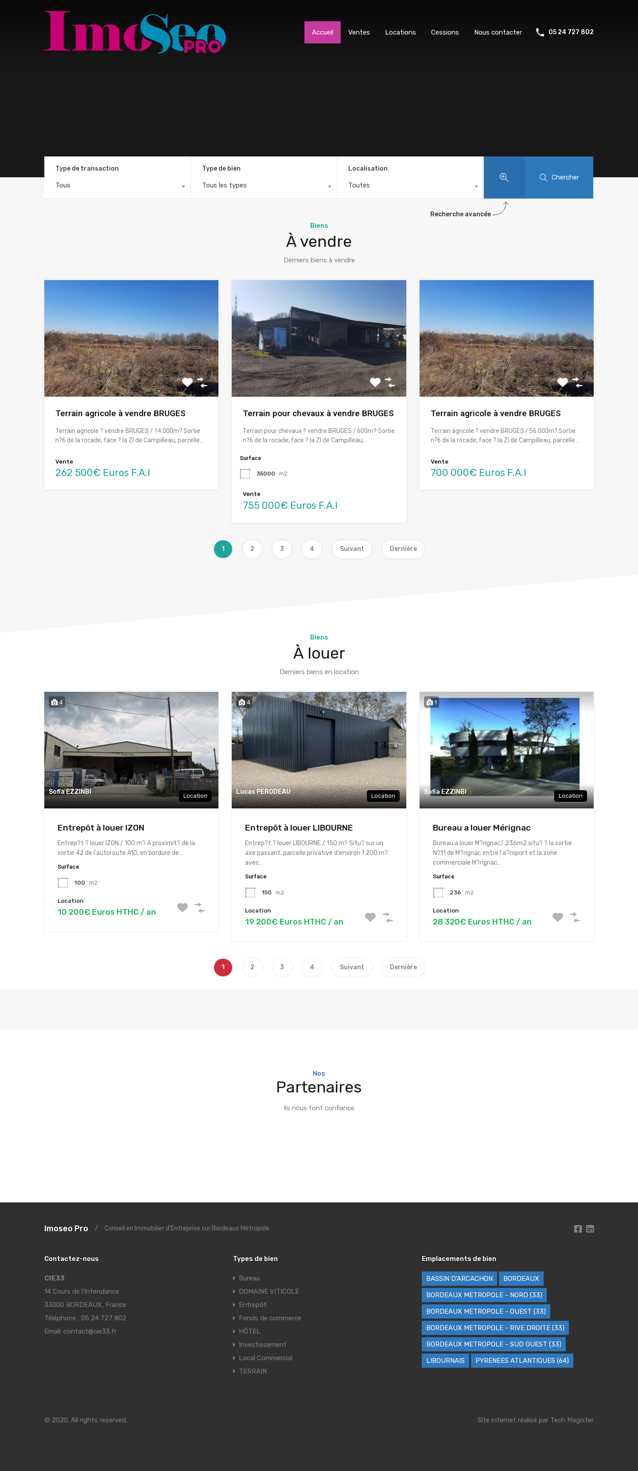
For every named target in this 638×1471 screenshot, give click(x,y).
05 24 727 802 (571, 32)
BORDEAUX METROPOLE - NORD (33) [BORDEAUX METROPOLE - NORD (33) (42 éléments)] (484, 1295)
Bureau (249, 1278)
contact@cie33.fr (90, 1331)
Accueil (322, 32)
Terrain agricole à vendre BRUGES (120, 413)
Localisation (368, 168)
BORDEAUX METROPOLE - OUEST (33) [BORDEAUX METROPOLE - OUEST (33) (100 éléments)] (486, 1311)
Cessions (445, 32)
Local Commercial (265, 1358)
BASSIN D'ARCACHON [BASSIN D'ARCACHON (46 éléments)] (459, 1279)
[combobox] (117, 187)
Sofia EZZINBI (70, 792)
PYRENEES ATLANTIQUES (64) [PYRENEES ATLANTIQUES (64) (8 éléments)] (522, 1361)
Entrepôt (253, 1305)
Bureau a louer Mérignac (482, 828)
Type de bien (221, 168)
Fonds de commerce (270, 1318)
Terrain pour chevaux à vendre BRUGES (318, 413)
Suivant (352, 549)
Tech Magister (572, 1420)
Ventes (359, 32)
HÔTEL (250, 1331)
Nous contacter (498, 32)
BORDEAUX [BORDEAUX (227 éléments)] (521, 1279)
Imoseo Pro (66, 1229)
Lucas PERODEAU (263, 792)
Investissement (263, 1345)
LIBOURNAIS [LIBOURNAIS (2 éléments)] (445, 1361)
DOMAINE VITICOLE (269, 1291)
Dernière (403, 549)
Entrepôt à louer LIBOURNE (299, 828)
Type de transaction (87, 168)
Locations (400, 32)
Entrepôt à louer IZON (101, 828)
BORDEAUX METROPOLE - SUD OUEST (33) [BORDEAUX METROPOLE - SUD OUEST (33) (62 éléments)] (493, 1344)
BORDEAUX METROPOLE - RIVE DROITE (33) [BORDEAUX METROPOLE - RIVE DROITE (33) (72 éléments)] (495, 1328)
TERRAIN (253, 1371)
